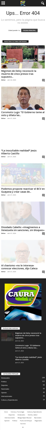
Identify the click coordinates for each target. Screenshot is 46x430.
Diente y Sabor (33, 415)
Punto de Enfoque (26, 421)
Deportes (4, 385)
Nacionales (5, 389)
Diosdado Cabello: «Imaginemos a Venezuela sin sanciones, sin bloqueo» (23, 229)
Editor (3, 80)
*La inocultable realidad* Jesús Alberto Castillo (19, 152)
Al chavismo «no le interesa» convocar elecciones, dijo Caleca (19, 267)
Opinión (4, 393)
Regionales (38, 421)
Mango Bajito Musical (24, 418)
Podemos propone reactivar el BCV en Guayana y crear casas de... (23, 190)
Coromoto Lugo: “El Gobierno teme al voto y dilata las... (23, 114)
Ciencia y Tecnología (17, 412)
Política (4, 382)
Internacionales (6, 396)
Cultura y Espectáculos (9, 400)
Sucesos (23, 423)
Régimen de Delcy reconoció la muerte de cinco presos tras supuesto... (18, 73)
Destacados (5, 378)
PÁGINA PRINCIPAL (29, 30)
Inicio (6, 412)
